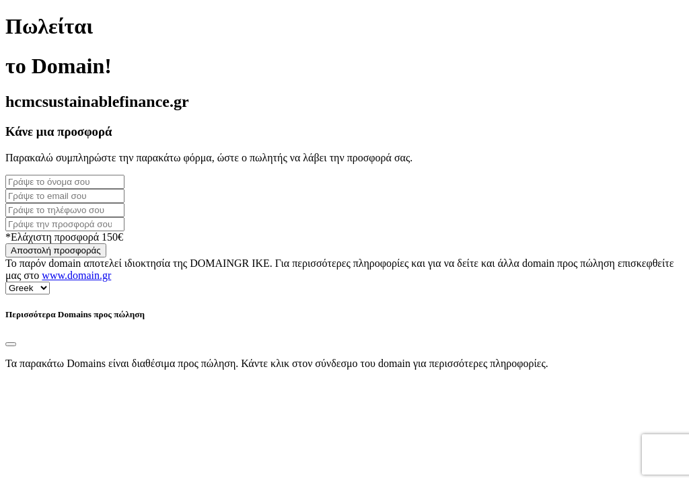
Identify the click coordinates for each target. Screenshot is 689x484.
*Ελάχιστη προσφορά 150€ (64, 237)
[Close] (10, 344)
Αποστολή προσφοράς (56, 250)
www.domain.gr (76, 275)
